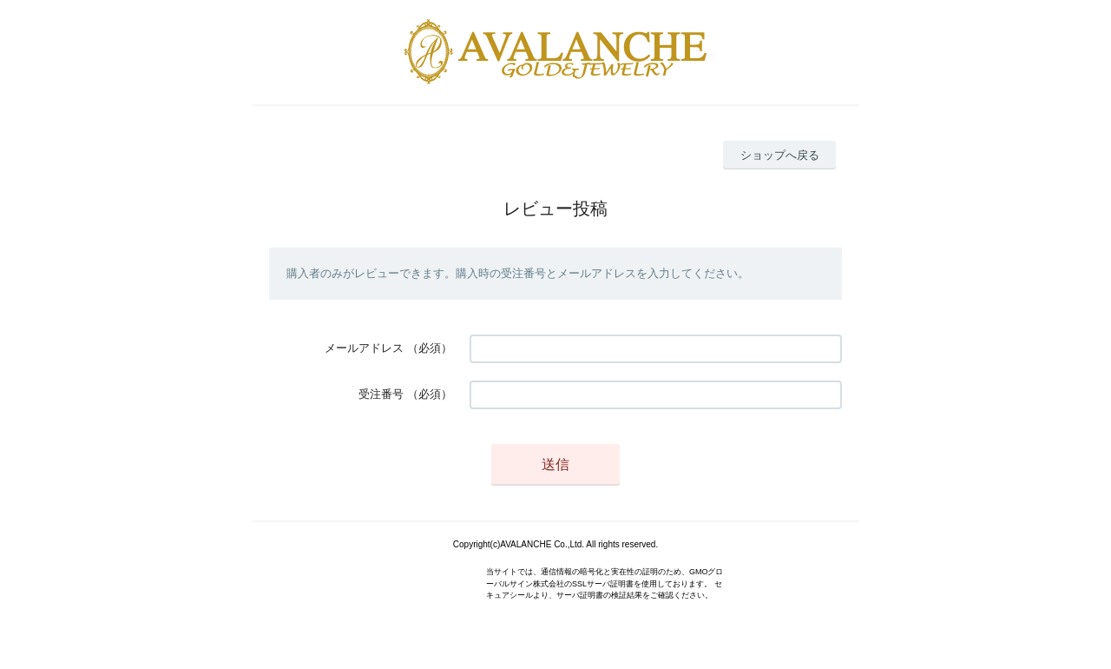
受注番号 (381, 394)
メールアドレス (364, 347)
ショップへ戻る (779, 155)
